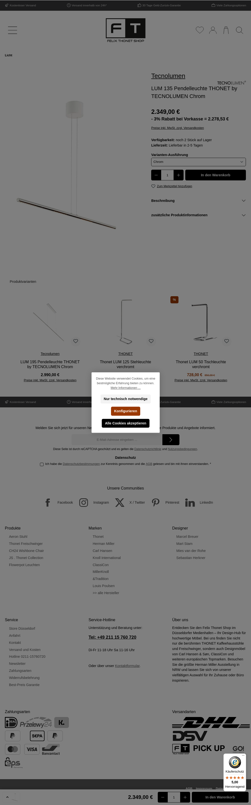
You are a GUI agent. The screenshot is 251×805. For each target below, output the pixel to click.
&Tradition (101, 579)
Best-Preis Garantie (24, 685)
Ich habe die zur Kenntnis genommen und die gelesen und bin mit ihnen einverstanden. (128, 464)
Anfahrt (14, 636)
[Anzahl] (167, 175)
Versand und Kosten (25, 650)
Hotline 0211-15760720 (27, 656)
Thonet (98, 537)
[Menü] (11, 30)
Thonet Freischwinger (26, 544)
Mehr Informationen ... (125, 388)
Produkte (13, 528)
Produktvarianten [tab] (23, 282)
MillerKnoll (101, 572)
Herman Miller (104, 544)
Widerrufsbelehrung (24, 678)
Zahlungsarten (20, 671)
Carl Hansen (102, 551)
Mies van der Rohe (191, 551)
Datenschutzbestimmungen (81, 464)
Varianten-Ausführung (169, 154)
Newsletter (17, 664)
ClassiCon (101, 565)
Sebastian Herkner (190, 558)
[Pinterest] (162, 502)
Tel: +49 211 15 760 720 (112, 637)
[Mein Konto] (212, 30)
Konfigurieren (125, 411)
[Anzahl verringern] (156, 175)
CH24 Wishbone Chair (26, 551)
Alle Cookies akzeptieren (125, 423)
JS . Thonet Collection (26, 558)
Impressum (204, 788)
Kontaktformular (127, 666)
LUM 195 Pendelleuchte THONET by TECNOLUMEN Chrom (50, 364)
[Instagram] (91, 502)
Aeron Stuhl (18, 537)
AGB (149, 464)
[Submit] (170, 439)
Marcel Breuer (187, 537)
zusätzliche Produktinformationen (179, 215)
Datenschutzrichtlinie (147, 449)
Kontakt (15, 643)
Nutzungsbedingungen (182, 449)
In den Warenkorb (215, 175)
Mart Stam (184, 544)
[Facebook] (55, 502)
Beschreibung (163, 201)
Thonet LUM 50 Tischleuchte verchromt (201, 364)
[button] (11, 797)
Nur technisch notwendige (126, 399)
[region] (73, 165)
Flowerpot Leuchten (24, 565)
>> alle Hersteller (106, 593)
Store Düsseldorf (22, 628)
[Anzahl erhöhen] (179, 175)
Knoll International (107, 558)
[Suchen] (239, 30)
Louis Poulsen (104, 586)
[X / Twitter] (127, 502)
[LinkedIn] (196, 502)
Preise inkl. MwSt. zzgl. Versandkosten (177, 128)
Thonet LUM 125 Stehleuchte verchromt (125, 364)
